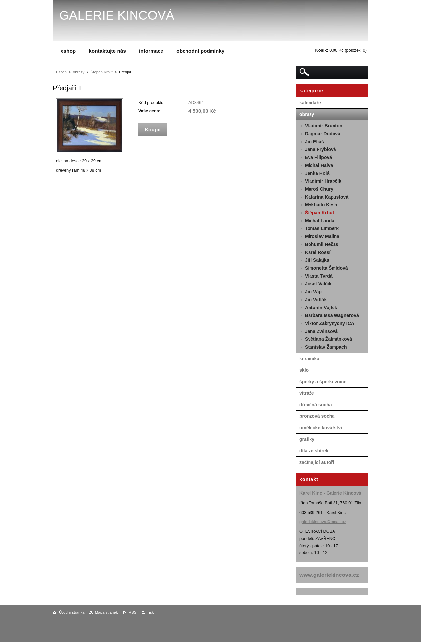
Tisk (150, 612)
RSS (132, 612)
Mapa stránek (106, 612)
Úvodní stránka (71, 612)
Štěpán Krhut (102, 72)
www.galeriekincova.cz (329, 575)
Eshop (61, 72)
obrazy (79, 72)
